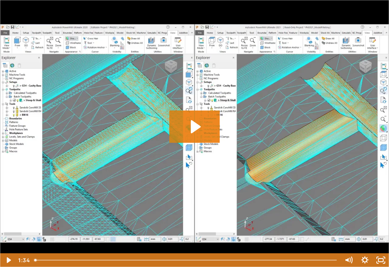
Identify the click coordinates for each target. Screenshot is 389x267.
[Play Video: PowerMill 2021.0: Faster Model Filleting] (194, 127)
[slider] (185, 260)
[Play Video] (8, 260)
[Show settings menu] (365, 260)
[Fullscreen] (381, 260)
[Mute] (348, 260)
